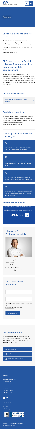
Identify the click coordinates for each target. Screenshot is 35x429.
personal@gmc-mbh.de (15, 125)
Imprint (4, 405)
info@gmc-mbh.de (7, 394)
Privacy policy (6, 406)
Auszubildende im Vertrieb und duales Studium (15, 100)
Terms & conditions (7, 410)
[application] (19, 215)
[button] (31, 3)
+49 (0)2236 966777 (8, 390)
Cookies (5, 408)
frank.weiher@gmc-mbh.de (15, 270)
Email (18, 298)
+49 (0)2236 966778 (8, 392)
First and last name (18, 291)
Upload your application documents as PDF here (18, 304)
